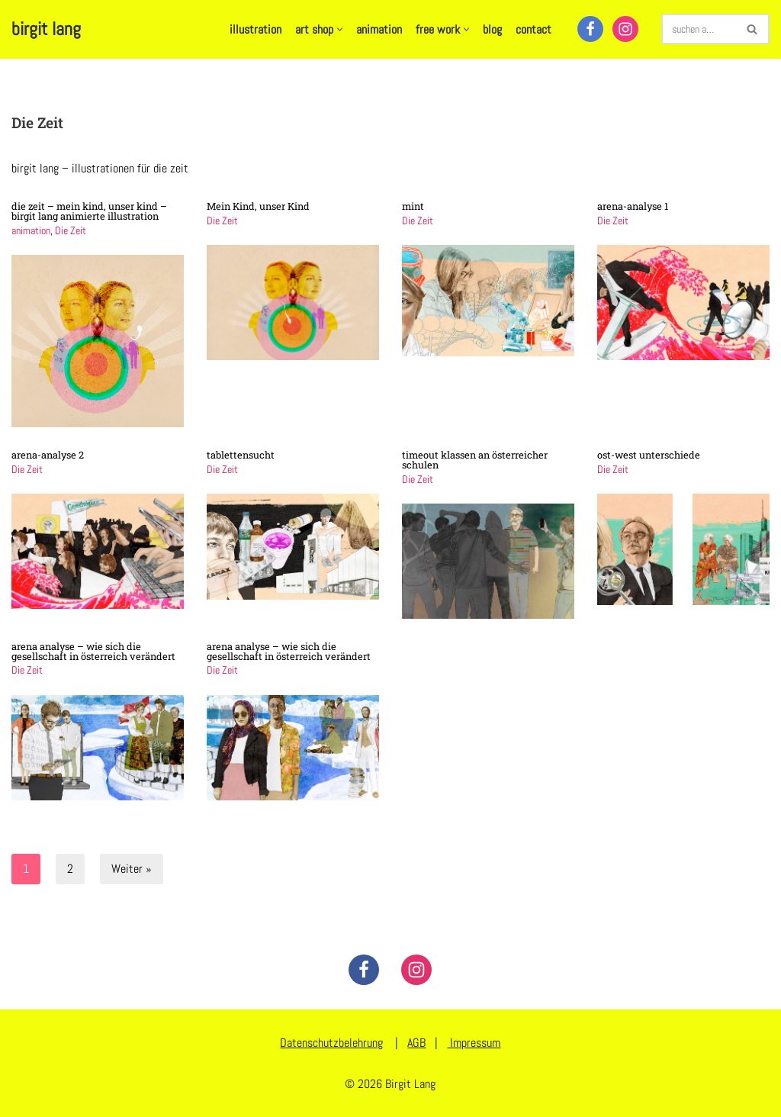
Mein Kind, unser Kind (258, 206)
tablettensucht (241, 455)
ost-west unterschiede (648, 455)
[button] (339, 29)
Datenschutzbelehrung (331, 1043)
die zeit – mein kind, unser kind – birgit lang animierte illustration (89, 211)
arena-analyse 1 (632, 206)
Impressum (473, 1043)
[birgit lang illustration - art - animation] (46, 29)
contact (533, 29)
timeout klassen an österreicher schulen (475, 460)
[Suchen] (698, 29)
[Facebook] (590, 29)
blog (492, 29)
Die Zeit (70, 230)
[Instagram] (625, 29)
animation (379, 29)
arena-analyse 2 (47, 455)
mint (413, 206)
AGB (416, 1043)
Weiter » (131, 868)
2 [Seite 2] (70, 868)
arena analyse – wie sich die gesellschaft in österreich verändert (93, 651)
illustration (255, 29)
